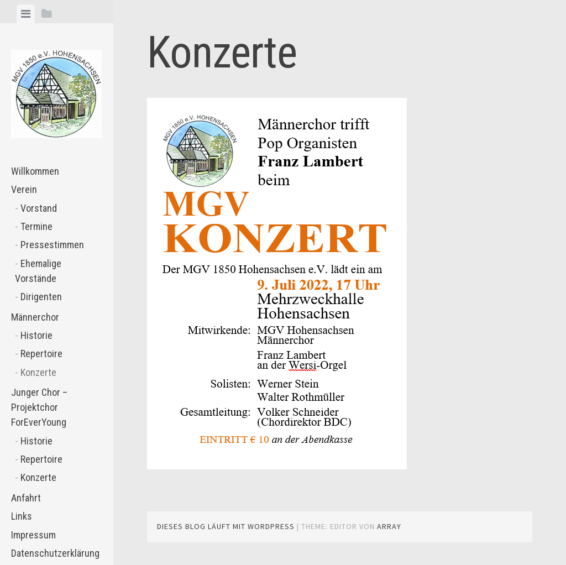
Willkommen (35, 171)
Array (389, 526)
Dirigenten (41, 296)
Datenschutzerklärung (55, 553)
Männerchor (35, 317)
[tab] (26, 13)
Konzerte (38, 372)
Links (21, 516)
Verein (24, 189)
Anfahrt (26, 498)
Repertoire (41, 353)
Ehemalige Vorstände (38, 271)
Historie (36, 335)
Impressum (33, 535)
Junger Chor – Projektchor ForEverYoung (39, 407)
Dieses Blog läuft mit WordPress (226, 526)
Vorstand (38, 208)
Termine (36, 226)
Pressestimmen (52, 244)
